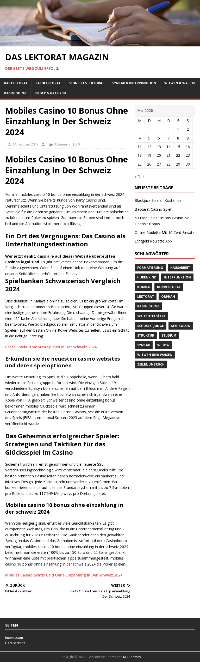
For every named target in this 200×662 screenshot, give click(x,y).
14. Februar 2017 (25, 144)
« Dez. (140, 176)
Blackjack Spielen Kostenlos (158, 200)
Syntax (143, 345)
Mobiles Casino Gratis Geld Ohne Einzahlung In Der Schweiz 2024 (63, 575)
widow (163, 345)
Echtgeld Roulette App (153, 241)
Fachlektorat (48, 83)
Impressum (14, 637)
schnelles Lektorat (86, 83)
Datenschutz (15, 643)
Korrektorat (169, 287)
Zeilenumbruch (151, 364)
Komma (143, 287)
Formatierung (150, 267)
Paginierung (15, 93)
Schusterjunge (150, 326)
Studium (168, 335)
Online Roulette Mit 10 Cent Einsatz (164, 232)
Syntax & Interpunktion (134, 83)
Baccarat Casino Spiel (153, 209)
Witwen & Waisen (179, 83)
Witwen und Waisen (154, 355)
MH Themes (132, 657)
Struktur (145, 335)
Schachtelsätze (151, 316)
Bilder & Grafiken (50, 93)
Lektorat (145, 296)
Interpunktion (177, 277)
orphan (168, 296)
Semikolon (180, 326)
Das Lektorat (16, 83)
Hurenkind (147, 277)
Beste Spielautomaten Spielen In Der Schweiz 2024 (51, 346)
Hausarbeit (180, 267)
